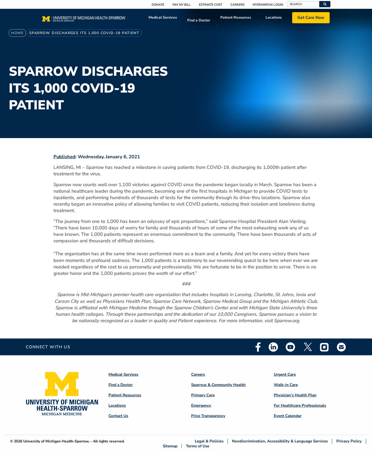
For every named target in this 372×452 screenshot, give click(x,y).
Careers (237, 5)
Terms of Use (197, 446)
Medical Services (163, 17)
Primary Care (203, 395)
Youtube (290, 347)
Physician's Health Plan (295, 395)
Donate (158, 5)
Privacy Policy (349, 441)
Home (17, 33)
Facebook (258, 347)
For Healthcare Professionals (300, 405)
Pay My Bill (182, 5)
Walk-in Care (286, 384)
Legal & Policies (209, 441)
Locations (274, 17)
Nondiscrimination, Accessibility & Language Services (280, 441)
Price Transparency (208, 415)
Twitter (307, 347)
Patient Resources (235, 17)
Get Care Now (310, 17)
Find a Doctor (198, 20)
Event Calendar (287, 415)
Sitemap (170, 446)
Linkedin (273, 347)
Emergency (201, 405)
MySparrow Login (268, 5)
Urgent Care (285, 374)
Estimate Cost (210, 5)
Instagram (324, 347)
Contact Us (118, 415)
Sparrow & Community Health (218, 384)
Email (341, 347)
